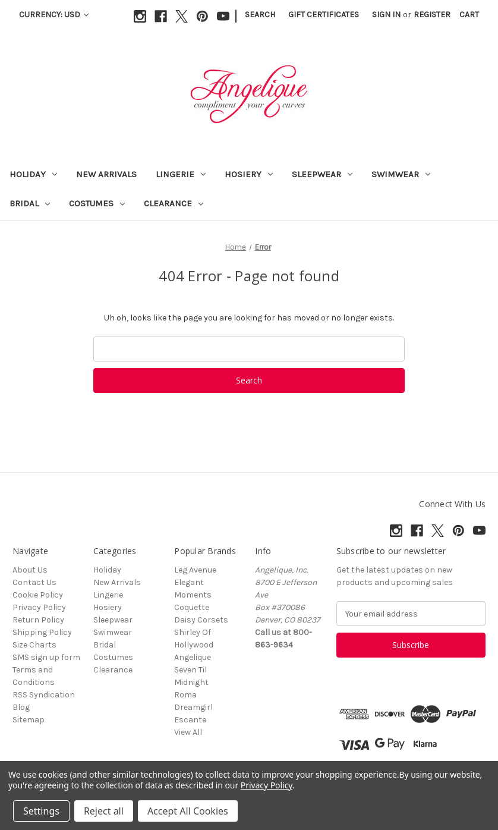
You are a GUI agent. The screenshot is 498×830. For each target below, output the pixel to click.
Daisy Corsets (201, 620)
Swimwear (400, 174)
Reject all (104, 811)
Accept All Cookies (187, 811)
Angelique (192, 657)
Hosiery (249, 174)
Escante (190, 720)
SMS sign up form (46, 657)
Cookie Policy (37, 595)
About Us (30, 570)
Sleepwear (322, 174)
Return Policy (38, 620)
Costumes (97, 203)
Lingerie (181, 174)
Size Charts (34, 645)
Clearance (173, 203)
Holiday (33, 174)
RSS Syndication (43, 695)
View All (188, 732)
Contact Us (34, 582)
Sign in (386, 15)
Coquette (191, 607)
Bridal (30, 203)
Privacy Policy (39, 607)
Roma (185, 695)
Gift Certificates (323, 15)
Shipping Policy (42, 632)
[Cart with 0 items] (469, 14)
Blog (21, 707)
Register (432, 15)
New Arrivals (106, 174)
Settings (41, 811)
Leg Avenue (195, 570)
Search (260, 15)
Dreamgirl (193, 707)
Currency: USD (54, 15)
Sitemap (28, 720)
